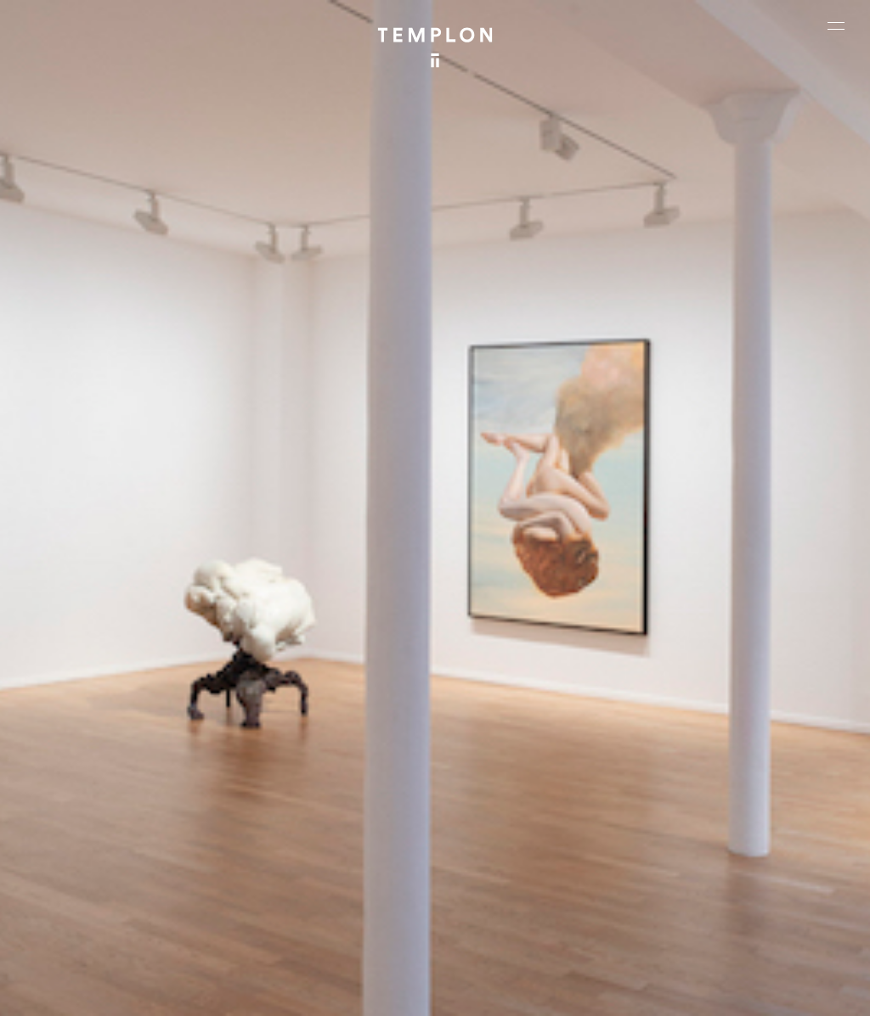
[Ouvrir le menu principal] (836, 25)
